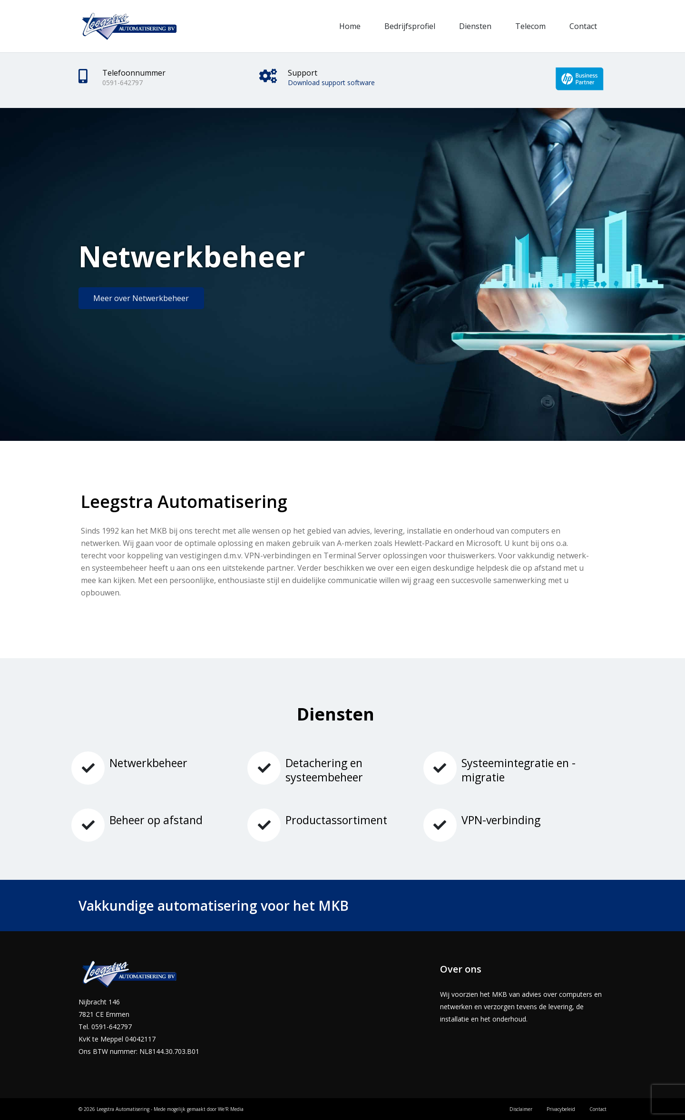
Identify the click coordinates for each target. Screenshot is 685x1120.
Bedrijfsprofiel (409, 26)
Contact (583, 26)
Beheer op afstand (156, 820)
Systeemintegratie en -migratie (518, 770)
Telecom (530, 26)
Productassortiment (336, 820)
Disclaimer (520, 1109)
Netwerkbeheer (148, 762)
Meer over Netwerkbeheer (141, 298)
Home (350, 26)
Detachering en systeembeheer (324, 770)
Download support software (331, 82)
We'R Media (231, 1109)
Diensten (475, 26)
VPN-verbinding (500, 820)
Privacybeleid (561, 1109)
